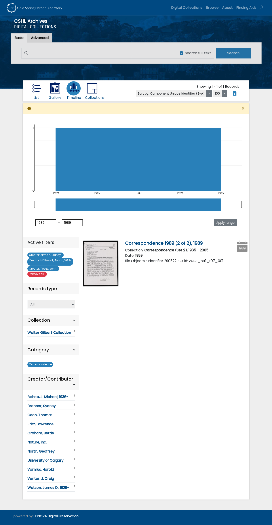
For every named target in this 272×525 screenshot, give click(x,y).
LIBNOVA (40, 516)
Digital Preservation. (63, 516)
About (227, 7)
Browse (212, 7)
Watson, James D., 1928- (51, 487)
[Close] (243, 108)
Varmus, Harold (51, 469)
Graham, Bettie (51, 433)
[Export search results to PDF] (234, 93)
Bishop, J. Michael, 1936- (51, 396)
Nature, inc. (51, 442)
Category (38, 350)
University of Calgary (51, 460)
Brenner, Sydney (51, 405)
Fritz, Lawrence (51, 424)
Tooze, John (43, 268)
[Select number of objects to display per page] (224, 93)
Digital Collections (186, 7)
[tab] (42, 38)
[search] (231, 53)
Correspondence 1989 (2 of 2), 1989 (164, 243)
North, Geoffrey (51, 451)
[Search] (98, 53)
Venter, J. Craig (51, 478)
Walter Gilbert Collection (51, 332)
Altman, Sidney (45, 255)
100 (217, 93)
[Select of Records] (51, 304)
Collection (38, 320)
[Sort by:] (209, 93)
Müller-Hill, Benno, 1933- (50, 262)
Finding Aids (246, 7)
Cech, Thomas (51, 415)
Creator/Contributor (50, 379)
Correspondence (40, 364)
